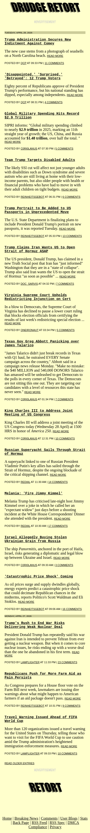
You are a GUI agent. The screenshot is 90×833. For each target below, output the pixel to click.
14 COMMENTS (58, 482)
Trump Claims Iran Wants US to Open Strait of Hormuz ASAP (40, 249)
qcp (23, 63)
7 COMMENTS (65, 283)
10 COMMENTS (65, 438)
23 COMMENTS (67, 662)
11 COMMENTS (54, 63)
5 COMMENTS (64, 148)
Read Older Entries (19, 763)
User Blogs (69, 818)
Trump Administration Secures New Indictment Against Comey (38, 41)
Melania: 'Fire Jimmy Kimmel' (34, 493)
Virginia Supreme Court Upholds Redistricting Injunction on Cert (38, 297)
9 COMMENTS (71, 705)
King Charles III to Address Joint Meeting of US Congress (39, 412)
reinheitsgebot (32, 236)
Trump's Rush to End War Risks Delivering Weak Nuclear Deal (35, 625)
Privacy (55, 827)
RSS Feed (39, 823)
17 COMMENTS (58, 525)
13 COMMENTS (72, 236)
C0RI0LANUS (29, 148)
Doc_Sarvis (29, 283)
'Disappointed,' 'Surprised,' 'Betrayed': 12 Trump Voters (34, 76)
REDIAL (25, 482)
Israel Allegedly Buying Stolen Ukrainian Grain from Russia (36, 539)
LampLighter (30, 662)
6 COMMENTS (71, 196)
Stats (84, 818)
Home (7, 818)
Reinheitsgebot (32, 196)
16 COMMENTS (72, 609)
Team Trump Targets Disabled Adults (40, 160)
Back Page (21, 823)
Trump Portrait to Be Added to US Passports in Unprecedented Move (38, 210)
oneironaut (29, 330)
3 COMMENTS (64, 565)
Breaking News (26, 818)
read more (55, 55)
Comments (49, 818)
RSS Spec (57, 823)
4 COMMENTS (54, 102)
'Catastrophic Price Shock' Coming (39, 576)
